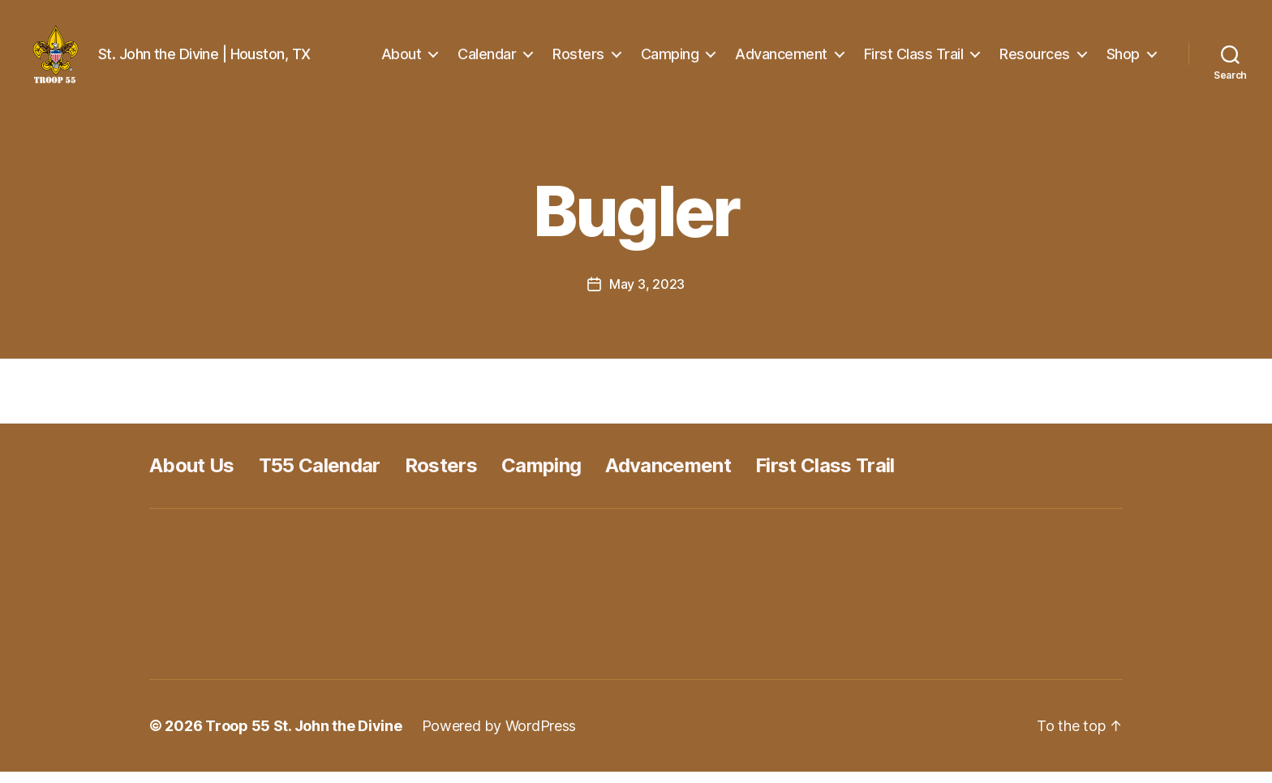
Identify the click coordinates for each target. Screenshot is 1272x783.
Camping (670, 58)
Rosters (578, 58)
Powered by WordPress (499, 737)
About (401, 58)
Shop (1123, 58)
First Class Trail (914, 58)
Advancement (781, 58)
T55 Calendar (319, 476)
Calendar (487, 58)
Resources (1034, 58)
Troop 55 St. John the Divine (303, 737)
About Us (191, 476)
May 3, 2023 (647, 295)
